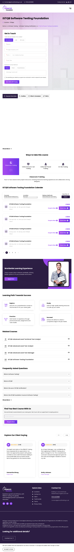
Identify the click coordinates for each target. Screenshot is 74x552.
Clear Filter (65, 194)
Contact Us (37, 494)
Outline (22, 96)
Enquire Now (53, 208)
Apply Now (11, 279)
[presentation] (59, 435)
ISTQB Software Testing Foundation (48, 26)
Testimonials (37, 499)
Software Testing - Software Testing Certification (22, 26)
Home (4, 26)
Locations (37, 492)
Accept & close (8, 549)
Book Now (64, 208)
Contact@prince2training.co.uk (12, 2)
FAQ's (46, 96)
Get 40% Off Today (12, 82)
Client (35, 496)
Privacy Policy (38, 504)
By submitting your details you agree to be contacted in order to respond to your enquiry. (26, 77)
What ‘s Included (34, 96)
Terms (36, 501)
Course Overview (10, 96)
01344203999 (28, 2)
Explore (65, 197)
